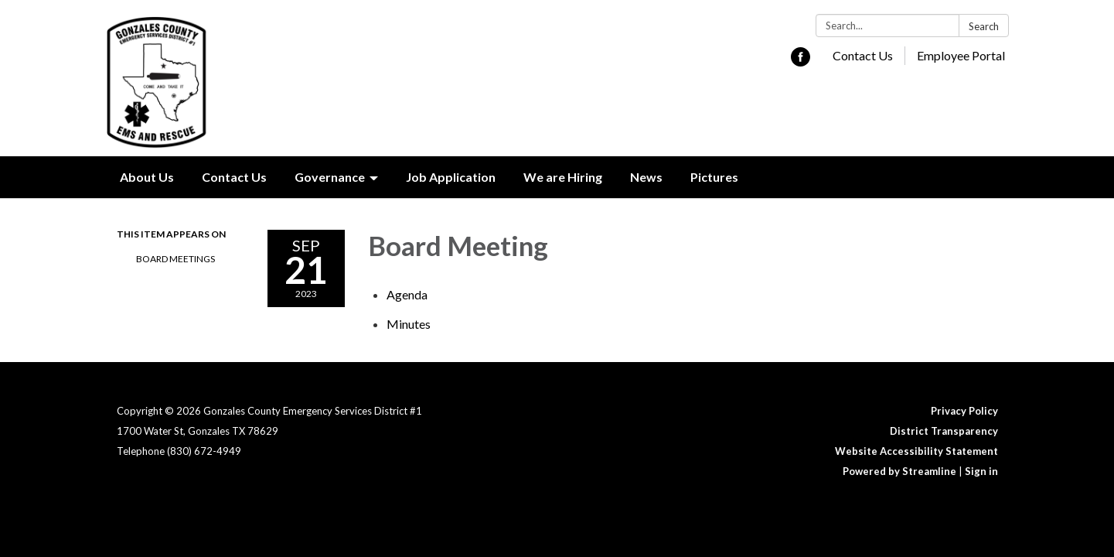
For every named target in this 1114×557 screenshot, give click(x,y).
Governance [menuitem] (330, 176)
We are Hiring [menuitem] (562, 176)
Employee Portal (961, 55)
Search (984, 26)
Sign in (981, 471)
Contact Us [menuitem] (234, 176)
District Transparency (944, 431)
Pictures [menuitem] (714, 176)
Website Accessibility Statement (916, 451)
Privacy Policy (964, 411)
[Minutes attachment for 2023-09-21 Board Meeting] (409, 323)
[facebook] (800, 61)
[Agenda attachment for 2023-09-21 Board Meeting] (407, 294)
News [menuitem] (646, 176)
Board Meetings (175, 259)
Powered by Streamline (899, 471)
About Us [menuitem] (147, 176)
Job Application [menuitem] (451, 176)
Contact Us (863, 55)
